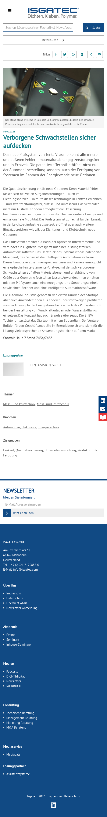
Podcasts (12, 671)
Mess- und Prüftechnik (19, 404)
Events (10, 635)
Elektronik (28, 427)
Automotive (11, 427)
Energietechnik (48, 427)
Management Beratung (21, 718)
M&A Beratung (16, 727)
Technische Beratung (20, 713)
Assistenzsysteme (18, 774)
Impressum (13, 593)
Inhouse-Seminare (18, 644)
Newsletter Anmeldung (22, 608)
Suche (91, 28)
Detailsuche (55, 40)
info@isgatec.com (25, 569)
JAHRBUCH (13, 686)
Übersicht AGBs (16, 603)
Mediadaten (14, 754)
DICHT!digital (15, 676)
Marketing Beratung (19, 722)
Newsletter (13, 681)
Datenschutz (14, 598)
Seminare (12, 640)
